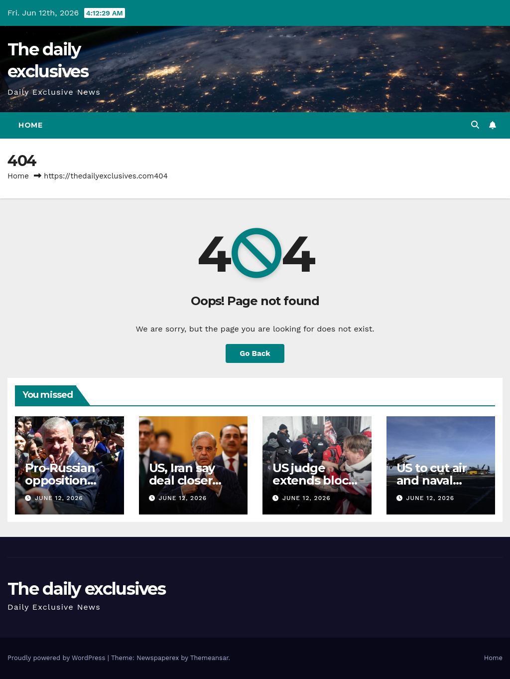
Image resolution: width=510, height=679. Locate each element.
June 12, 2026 (59, 498)
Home (30, 125)
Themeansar (209, 658)
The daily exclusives (86, 588)
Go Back (255, 353)
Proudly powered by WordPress (57, 658)
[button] (475, 125)
